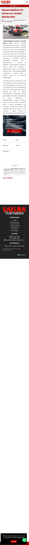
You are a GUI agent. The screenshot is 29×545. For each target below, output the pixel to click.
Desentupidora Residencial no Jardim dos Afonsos (8, 339)
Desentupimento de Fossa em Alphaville (9, 393)
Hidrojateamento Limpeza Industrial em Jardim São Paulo (9, 285)
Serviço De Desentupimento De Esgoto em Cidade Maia (9, 450)
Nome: (5, 140)
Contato (15, 515)
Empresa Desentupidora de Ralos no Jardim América (8, 488)
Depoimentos (15, 513)
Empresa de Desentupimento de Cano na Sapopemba (9, 259)
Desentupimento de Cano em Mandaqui (9, 194)
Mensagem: (6, 151)
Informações (15, 517)
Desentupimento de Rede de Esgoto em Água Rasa (9, 411)
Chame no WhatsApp (13, 131)
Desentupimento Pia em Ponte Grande (9, 270)
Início (14, 506)
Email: (17, 140)
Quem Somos (15, 508)
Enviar (14, 165)
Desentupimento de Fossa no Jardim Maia (9, 328)
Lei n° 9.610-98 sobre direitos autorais (14, 174)
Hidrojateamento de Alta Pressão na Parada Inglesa (9, 205)
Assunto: (18, 145)
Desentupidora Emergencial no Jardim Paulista (8, 428)
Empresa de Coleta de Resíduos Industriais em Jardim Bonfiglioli (9, 222)
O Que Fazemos (14, 510)
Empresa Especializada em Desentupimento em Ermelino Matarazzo (9, 469)
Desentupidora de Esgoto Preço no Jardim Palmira (8, 311)
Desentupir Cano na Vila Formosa (8, 360)
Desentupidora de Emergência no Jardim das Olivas (8, 242)
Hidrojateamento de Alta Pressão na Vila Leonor (9, 371)
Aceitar (13, 541)
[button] (27, 2)
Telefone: (6, 145)
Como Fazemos (14, 512)
